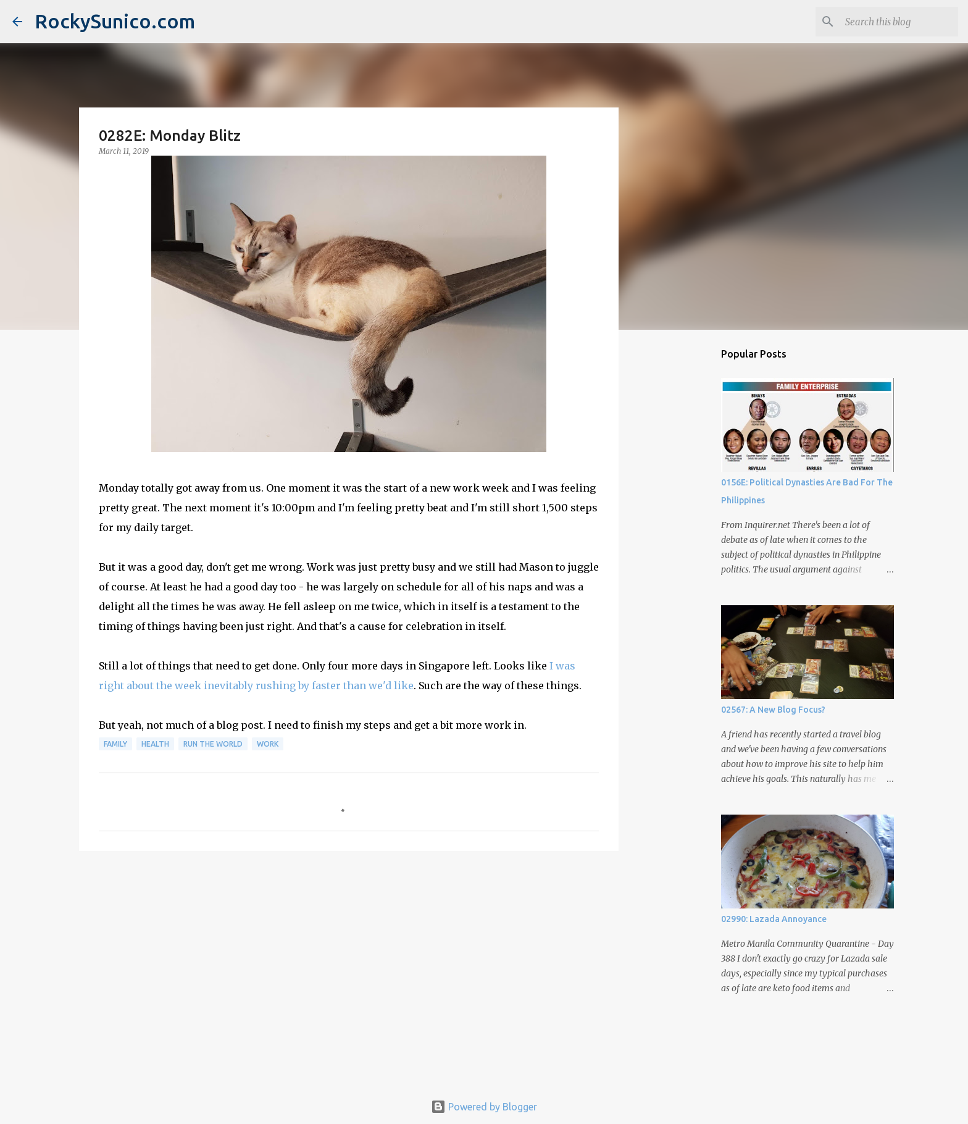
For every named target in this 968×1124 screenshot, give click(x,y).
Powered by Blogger (484, 1106)
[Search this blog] (893, 21)
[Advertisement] (349, 956)
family (115, 744)
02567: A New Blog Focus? (773, 710)
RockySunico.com (115, 21)
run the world (213, 744)
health (155, 744)
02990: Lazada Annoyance (774, 919)
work (267, 744)
